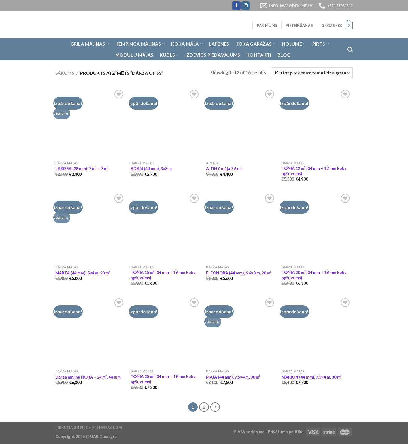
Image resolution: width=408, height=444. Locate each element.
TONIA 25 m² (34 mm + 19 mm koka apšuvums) (163, 379)
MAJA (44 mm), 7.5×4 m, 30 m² (233, 377)
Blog (283, 54)
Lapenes (219, 43)
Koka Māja (187, 44)
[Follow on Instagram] (245, 5)
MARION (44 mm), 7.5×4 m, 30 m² (312, 377)
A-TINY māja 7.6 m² (224, 168)
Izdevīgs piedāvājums (212, 54)
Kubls (169, 55)
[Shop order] (312, 72)
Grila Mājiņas (90, 44)
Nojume (294, 44)
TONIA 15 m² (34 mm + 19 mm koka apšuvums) (163, 275)
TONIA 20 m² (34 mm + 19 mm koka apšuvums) (314, 275)
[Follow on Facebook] (236, 5)
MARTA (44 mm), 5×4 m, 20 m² (82, 273)
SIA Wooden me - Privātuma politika (269, 431)
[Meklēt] (350, 49)
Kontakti (258, 54)
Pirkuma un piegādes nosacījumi (89, 428)
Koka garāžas (255, 44)
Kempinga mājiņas (140, 44)
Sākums (64, 73)
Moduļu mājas (134, 54)
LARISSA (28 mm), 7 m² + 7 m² (82, 168)
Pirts (320, 44)
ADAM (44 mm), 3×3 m (151, 168)
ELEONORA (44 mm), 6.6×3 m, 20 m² (238, 273)
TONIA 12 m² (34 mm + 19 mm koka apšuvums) (314, 171)
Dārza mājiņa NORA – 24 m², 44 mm (88, 377)
